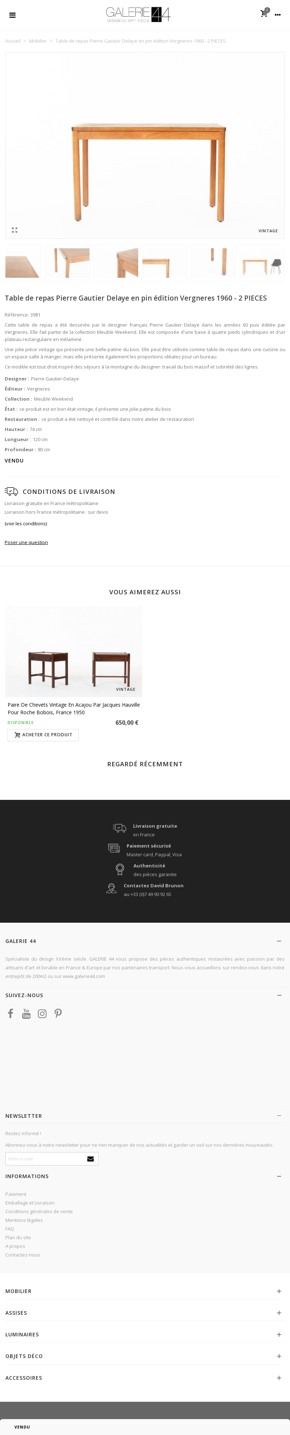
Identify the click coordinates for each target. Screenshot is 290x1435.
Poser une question (26, 542)
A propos (15, 1246)
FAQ (9, 1228)
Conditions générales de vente (39, 1211)
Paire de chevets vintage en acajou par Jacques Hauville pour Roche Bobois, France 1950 (74, 708)
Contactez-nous (22, 1254)
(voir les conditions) (26, 523)
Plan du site (18, 1237)
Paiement (15, 1194)
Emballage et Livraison (29, 1202)
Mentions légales (24, 1220)
